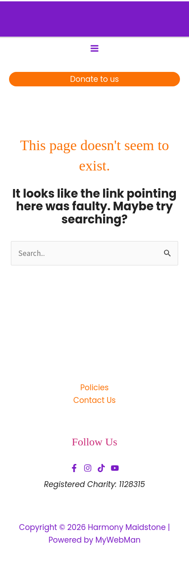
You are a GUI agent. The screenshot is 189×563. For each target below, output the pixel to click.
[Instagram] (88, 468)
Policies (94, 387)
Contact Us (94, 400)
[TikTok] (101, 468)
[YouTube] (115, 468)
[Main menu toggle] (94, 48)
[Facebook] (74, 468)
